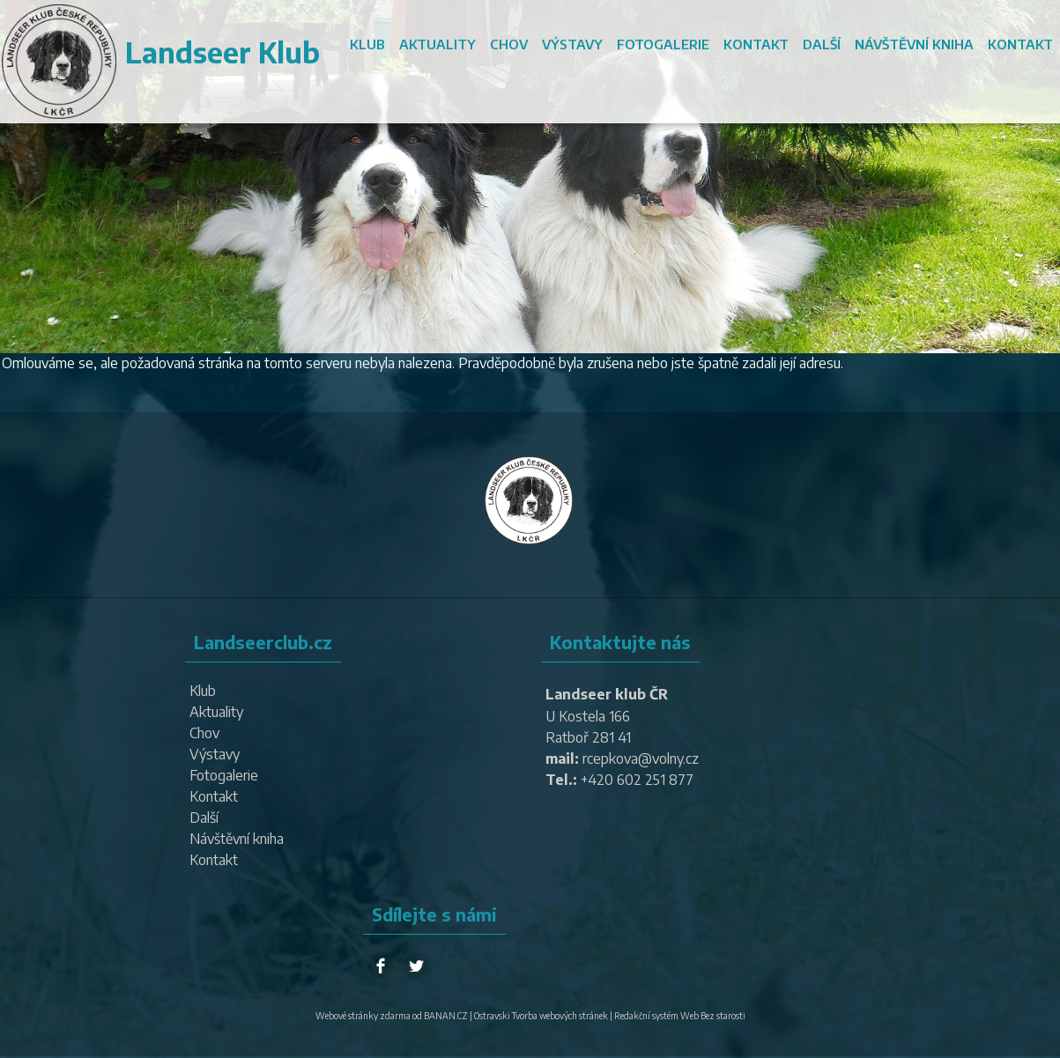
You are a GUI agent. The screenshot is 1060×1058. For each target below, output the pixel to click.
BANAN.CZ (446, 1015)
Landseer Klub (222, 52)
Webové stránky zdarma (363, 1015)
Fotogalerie (663, 44)
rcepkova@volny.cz (640, 758)
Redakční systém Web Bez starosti (679, 1015)
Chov (509, 44)
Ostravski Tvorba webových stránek (541, 1015)
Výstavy (572, 44)
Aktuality (437, 44)
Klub (367, 44)
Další (822, 44)
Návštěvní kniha (914, 44)
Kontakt (756, 44)
